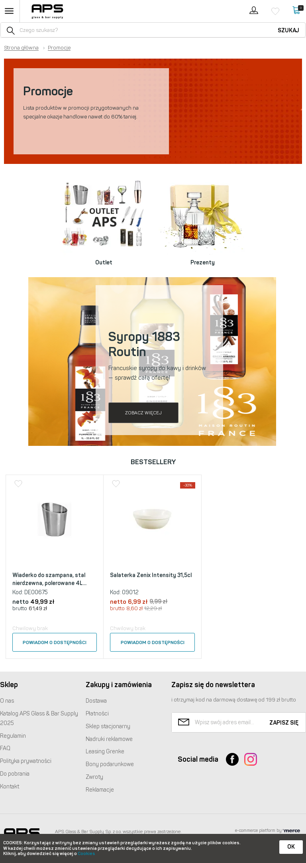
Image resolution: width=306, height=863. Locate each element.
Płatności (97, 713)
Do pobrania (14, 773)
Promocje (59, 48)
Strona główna (21, 48)
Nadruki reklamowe (109, 739)
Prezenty (202, 262)
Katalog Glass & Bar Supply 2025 (39, 718)
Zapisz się (283, 722)
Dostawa (96, 700)
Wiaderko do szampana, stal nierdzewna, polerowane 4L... (49, 579)
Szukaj (288, 30)
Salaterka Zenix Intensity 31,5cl (151, 575)
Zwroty (94, 777)
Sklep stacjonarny (108, 726)
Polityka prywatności (25, 761)
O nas (7, 700)
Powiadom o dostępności (54, 642)
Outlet (103, 262)
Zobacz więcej (143, 413)
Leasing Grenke (105, 751)
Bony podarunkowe (110, 764)
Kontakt (9, 786)
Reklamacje (100, 789)
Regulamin (13, 736)
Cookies (86, 853)
